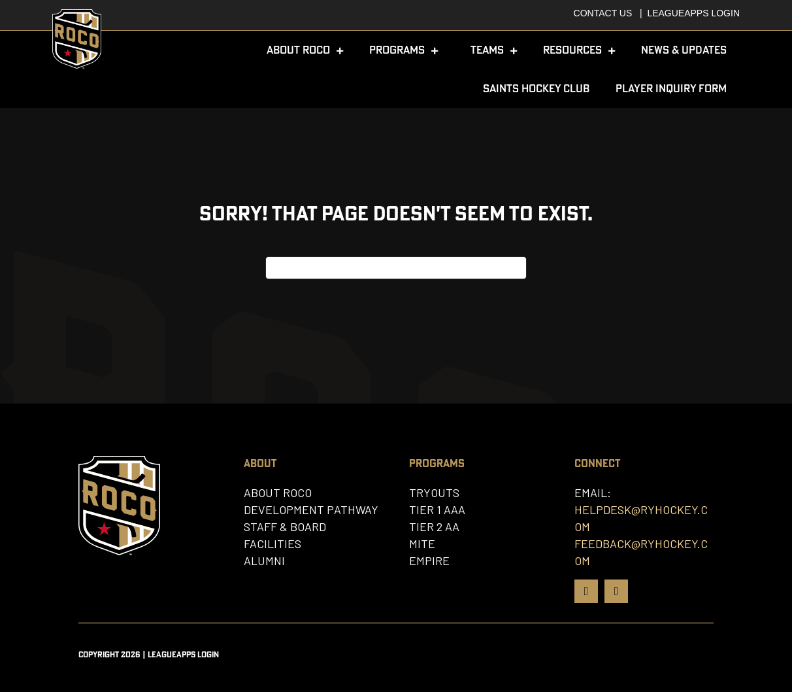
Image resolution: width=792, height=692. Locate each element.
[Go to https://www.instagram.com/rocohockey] (616, 591)
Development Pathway (311, 509)
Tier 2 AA (434, 526)
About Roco (278, 492)
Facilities (272, 543)
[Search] (396, 267)
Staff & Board (285, 526)
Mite (422, 543)
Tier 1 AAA (437, 509)
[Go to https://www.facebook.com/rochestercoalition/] (586, 591)
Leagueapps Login (693, 13)
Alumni (264, 560)
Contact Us (603, 13)
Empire (429, 560)
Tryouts (434, 492)
